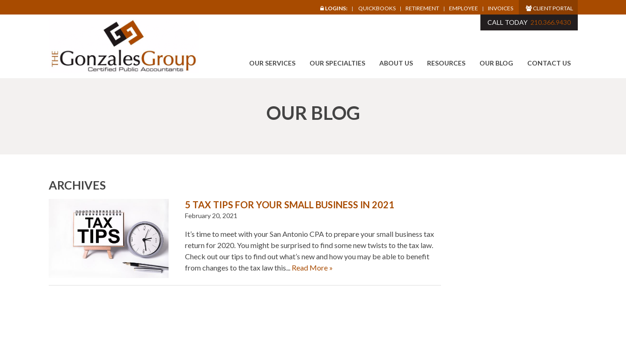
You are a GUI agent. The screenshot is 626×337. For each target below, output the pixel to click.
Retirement (422, 8)
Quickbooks (377, 8)
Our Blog (496, 63)
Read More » (312, 267)
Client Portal (549, 8)
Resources (446, 63)
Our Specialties (337, 63)
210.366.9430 (550, 22)
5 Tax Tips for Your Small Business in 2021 (289, 204)
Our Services (272, 63)
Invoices (500, 8)
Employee (463, 8)
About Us (396, 63)
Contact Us (549, 63)
